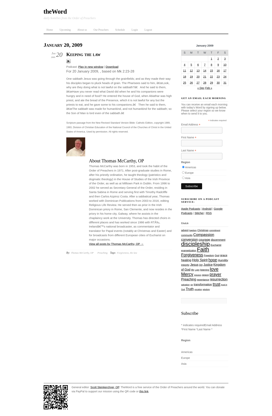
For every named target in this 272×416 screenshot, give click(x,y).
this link (143, 391)
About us (82, 29)
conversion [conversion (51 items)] (189, 239)
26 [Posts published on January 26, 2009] (191, 82)
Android (207, 208)
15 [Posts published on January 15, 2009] (211, 70)
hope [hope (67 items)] (212, 260)
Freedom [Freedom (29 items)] (209, 255)
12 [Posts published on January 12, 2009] (191, 70)
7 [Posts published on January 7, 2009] (205, 64)
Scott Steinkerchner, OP (104, 387)
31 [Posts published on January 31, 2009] (224, 82)
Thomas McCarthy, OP (82, 252)
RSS (209, 213)
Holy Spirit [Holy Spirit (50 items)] (200, 260)
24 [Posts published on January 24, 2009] (224, 76)
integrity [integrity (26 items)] (185, 265)
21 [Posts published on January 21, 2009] (204, 76)
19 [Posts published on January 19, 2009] (191, 76)
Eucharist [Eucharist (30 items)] (216, 245)
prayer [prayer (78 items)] (215, 274)
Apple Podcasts (190, 208)
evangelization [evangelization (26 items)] (188, 250)
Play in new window (90, 66)
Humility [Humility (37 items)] (223, 260)
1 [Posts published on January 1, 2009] (211, 58)
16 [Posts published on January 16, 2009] (218, 70)
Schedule (120, 29)
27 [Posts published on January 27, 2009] (197, 82)
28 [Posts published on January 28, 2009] (204, 82)
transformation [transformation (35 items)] (203, 284)
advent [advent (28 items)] (185, 230)
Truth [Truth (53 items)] (190, 289)
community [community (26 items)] (186, 235)
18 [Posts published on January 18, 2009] (184, 76)
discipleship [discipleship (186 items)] (195, 244)
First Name (188, 137)
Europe (189, 172)
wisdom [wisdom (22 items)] (206, 289)
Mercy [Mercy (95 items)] (187, 274)
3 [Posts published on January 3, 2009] (225, 58)
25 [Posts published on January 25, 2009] (184, 82)
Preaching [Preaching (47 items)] (188, 279)
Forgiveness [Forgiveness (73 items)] (192, 255)
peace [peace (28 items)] (205, 274)
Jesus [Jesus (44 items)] (194, 264)
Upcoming (65, 29)
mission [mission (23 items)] (197, 275)
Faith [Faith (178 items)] (203, 249)
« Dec (201, 88)
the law (133, 252)
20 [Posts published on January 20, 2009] (197, 76)
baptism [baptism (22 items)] (193, 230)
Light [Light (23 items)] (197, 270)
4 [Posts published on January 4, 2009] (184, 64)
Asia (187, 178)
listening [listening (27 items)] (204, 269)
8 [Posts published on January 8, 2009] (211, 64)
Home (49, 29)
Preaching (102, 252)
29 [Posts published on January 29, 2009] (211, 82)
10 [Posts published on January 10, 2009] (224, 64)
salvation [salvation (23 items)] (185, 285)
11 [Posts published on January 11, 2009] (184, 70)
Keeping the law (83, 54)
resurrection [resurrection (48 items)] (218, 279)
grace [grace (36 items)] (223, 255)
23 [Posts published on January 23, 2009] (218, 76)
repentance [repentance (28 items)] (203, 279)
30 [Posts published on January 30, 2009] (218, 82)
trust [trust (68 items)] (216, 284)
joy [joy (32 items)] (201, 264)
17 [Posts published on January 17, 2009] (224, 70)
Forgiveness (123, 252)
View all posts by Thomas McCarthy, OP (116, 243)
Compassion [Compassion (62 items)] (203, 235)
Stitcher (199, 213)
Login (134, 29)
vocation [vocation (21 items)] (198, 289)
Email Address (190, 124)
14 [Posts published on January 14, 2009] (204, 70)
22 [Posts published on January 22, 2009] (211, 76)
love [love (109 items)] (214, 269)
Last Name (188, 150)
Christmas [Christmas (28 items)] (203, 230)
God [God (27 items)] (217, 255)
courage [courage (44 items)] (204, 239)
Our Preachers (101, 29)
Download (112, 66)
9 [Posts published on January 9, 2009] (218, 64)
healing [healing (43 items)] (186, 260)
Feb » (208, 88)
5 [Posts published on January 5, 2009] (191, 64)
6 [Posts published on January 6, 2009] (198, 64)
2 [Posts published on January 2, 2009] (218, 58)
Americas (190, 167)
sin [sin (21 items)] (191, 285)
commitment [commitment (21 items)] (214, 230)
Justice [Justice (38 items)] (208, 264)
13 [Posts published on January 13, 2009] (197, 70)
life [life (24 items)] (192, 270)
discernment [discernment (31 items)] (218, 239)
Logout (148, 29)
